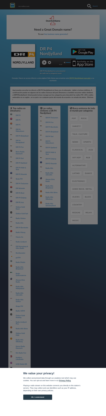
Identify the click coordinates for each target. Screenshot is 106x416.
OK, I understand (37, 397)
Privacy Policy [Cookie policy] (65, 380)
